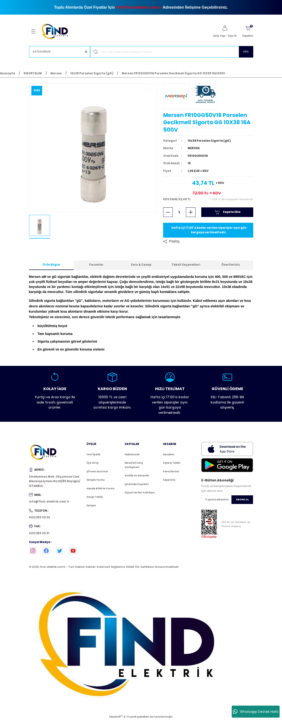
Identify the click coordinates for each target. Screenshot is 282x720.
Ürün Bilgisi (51, 265)
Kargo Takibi (94, 496)
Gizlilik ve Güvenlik (137, 475)
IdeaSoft (115, 717)
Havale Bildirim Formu (100, 488)
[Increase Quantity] (191, 212)
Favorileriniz (171, 471)
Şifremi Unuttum (97, 471)
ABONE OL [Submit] (242, 499)
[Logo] (57, 31)
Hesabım (168, 454)
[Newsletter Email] (227, 499)
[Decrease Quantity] (168, 212)
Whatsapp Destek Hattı (255, 711)
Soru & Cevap (141, 265)
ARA (246, 51)
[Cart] (247, 31)
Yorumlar (96, 265)
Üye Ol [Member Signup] (232, 36)
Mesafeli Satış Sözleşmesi (134, 465)
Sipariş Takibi (171, 462)
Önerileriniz (230, 265)
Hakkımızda (132, 454)
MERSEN (194, 148)
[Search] (171, 52)
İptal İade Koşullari (137, 484)
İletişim (91, 505)
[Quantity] (179, 212)
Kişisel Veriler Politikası (140, 492)
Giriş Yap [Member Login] (219, 36)
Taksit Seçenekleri (186, 265)
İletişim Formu (95, 479)
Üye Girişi (92, 462)
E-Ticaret (130, 717)
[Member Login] (224, 28)
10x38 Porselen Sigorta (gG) (209, 141)
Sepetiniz (169, 479)
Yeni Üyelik (93, 454)
